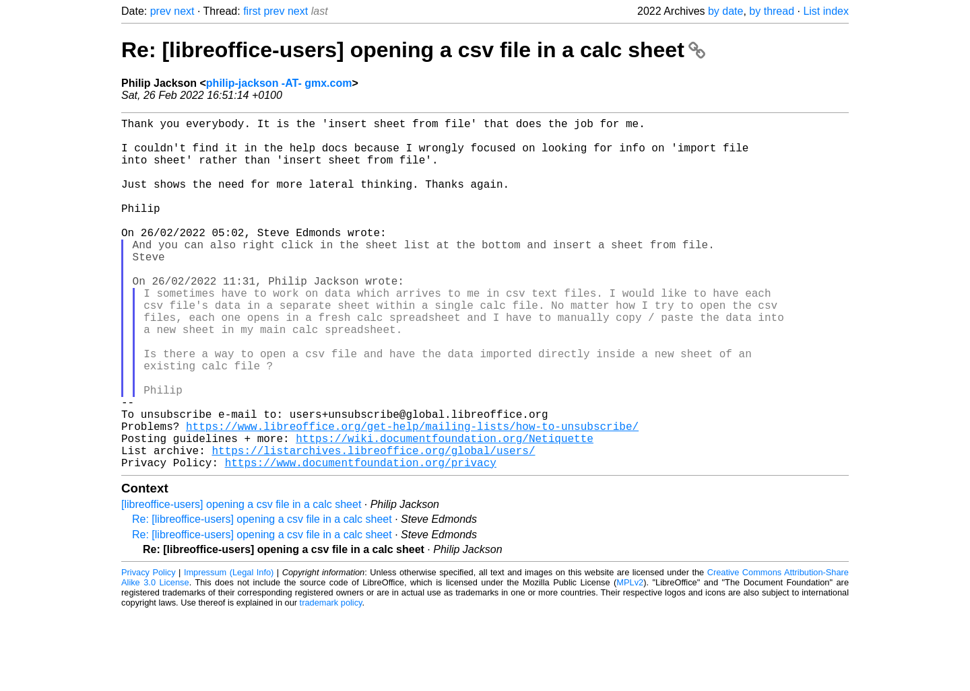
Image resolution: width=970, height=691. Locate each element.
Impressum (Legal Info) (228, 650)
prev (160, 11)
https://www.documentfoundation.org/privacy (360, 540)
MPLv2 (629, 660)
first (252, 11)
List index (826, 11)
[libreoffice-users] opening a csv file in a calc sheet (241, 582)
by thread (771, 11)
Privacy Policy (148, 650)
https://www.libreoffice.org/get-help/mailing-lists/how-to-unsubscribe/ (412, 495)
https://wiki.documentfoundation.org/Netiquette (444, 510)
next (184, 11)
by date (725, 11)
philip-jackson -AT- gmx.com (279, 83)
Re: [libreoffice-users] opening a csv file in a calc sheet (413, 50)
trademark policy (331, 681)
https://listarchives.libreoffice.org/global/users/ (373, 525)
